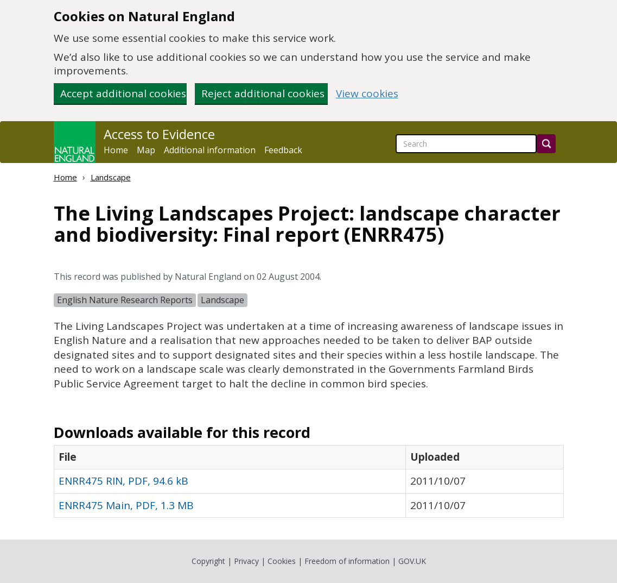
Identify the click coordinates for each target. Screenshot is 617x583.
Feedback (283, 150)
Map (146, 150)
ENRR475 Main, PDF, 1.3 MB (126, 505)
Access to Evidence (159, 134)
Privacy (246, 561)
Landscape (111, 177)
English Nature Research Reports (125, 300)
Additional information (210, 150)
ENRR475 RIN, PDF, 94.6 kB (123, 481)
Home (116, 150)
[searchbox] (466, 143)
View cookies (367, 94)
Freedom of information (347, 561)
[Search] (546, 143)
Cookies (282, 561)
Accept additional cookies (123, 93)
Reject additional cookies (263, 93)
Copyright (208, 561)
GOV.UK (412, 561)
